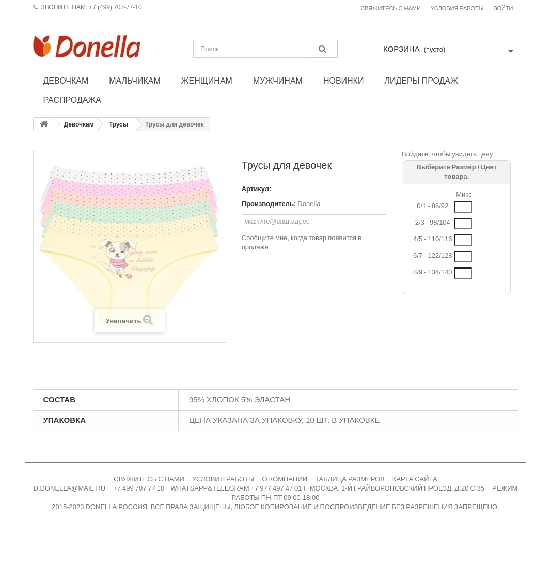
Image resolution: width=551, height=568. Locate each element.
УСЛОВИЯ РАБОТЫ (223, 479)
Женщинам (206, 80)
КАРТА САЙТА (414, 479)
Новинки (343, 80)
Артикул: (257, 188)
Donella (308, 203)
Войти (503, 8)
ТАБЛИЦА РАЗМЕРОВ (350, 479)
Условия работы (457, 8)
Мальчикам (135, 80)
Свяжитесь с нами (390, 8)
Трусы (118, 124)
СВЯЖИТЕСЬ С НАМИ (149, 479)
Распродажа (72, 100)
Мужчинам (278, 80)
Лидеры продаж (421, 80)
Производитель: (269, 203)
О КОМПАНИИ (285, 479)
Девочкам (66, 80)
